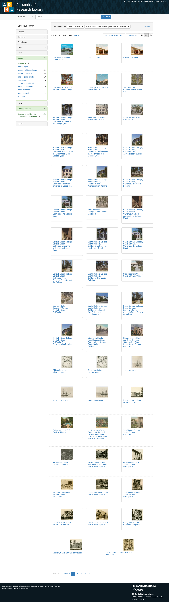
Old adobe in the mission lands (60, 371)
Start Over (146, 27)
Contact (157, 1)
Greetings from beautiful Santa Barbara (98, 88)
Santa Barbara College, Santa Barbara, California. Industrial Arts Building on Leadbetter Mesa (98, 310)
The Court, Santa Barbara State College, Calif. (132, 89)
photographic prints (26, 77)
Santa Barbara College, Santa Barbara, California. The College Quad (62, 213)
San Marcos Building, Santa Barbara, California (132, 432)
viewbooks (22, 97)
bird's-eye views (24, 90)
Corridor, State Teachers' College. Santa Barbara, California (60, 309)
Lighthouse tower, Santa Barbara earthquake (98, 493)
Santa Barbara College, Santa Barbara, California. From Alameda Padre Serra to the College (63, 278)
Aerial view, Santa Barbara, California (60, 463)
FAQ (133, 1)
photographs (23, 67)
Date (20, 103)
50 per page (132, 35)
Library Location (24, 109)
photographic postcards (27, 70)
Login (164, 1)
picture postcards (25, 73)
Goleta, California (95, 58)
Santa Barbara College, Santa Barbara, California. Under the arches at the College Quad (133, 214)
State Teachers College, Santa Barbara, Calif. (133, 275)
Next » (76, 35)
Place (20, 53)
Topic (20, 48)
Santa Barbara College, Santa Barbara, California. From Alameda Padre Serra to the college (133, 310)
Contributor (22, 42)
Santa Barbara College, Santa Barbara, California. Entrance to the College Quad (62, 121)
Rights (20, 124)
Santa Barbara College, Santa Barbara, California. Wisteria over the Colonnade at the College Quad (63, 152)
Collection (22, 37)
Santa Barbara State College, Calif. (131, 119)
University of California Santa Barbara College (62, 88)
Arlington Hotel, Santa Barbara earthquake (62, 524)
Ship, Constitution (130, 370)
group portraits (24, 93)
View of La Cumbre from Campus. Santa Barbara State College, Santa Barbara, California (97, 342)
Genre (20, 58)
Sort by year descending (114, 35)
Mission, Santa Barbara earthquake (67, 553)
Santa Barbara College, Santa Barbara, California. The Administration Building (133, 151)
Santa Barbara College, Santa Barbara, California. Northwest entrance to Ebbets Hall (62, 183)
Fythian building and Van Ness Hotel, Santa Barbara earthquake (97, 464)
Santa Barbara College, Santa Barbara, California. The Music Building (133, 183)
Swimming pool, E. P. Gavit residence (61, 431)
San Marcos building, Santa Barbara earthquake (61, 494)
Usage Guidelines (144, 1)
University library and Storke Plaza (61, 58)
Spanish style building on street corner (132, 401)
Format (21, 32)
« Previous (57, 574)
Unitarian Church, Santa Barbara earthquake (98, 524)
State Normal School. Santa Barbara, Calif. (97, 119)
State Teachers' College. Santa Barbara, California (98, 212)
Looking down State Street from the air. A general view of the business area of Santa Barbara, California (97, 434)
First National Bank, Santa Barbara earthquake (131, 464)
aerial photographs (25, 86)
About (126, 1)
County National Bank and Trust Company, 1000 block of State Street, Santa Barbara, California (132, 342)
